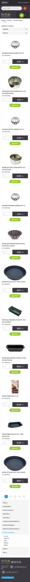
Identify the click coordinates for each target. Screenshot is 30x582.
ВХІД (2, 568)
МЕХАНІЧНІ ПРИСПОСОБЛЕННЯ (11, 529)
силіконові (6, 538)
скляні (5, 540)
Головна (3, 20)
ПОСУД (5, 502)
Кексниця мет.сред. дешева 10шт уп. (13, 129)
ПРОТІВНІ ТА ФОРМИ (9, 532)
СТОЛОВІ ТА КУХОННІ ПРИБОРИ (11, 521)
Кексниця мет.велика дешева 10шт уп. (13, 205)
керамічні (6, 543)
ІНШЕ (5, 552)
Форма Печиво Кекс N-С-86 (10, 396)
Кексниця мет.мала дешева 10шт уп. (13, 53)
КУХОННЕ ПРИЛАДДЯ (9, 525)
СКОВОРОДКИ (7, 506)
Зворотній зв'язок (8, 577)
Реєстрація (21, 2)
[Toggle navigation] (4, 2)
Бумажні (6, 545)
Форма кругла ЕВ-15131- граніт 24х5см (13, 282)
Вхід (27, 2)
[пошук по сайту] (11, 8)
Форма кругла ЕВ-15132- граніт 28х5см (13, 472)
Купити (15, 67)
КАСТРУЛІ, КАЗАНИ (8, 510)
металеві (6, 536)
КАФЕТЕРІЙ (6, 514)
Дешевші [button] (5, 29)
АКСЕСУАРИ (6, 517)
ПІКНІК (5, 549)
